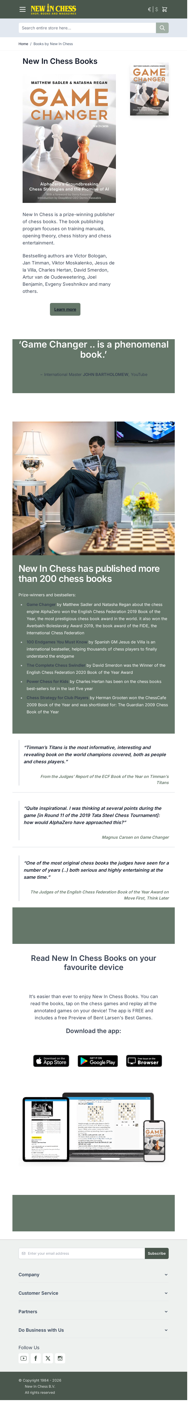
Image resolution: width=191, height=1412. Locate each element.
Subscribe (157, 1253)
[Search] (162, 28)
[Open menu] (23, 9)
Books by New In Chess (53, 44)
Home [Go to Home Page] (23, 44)
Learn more (65, 309)
